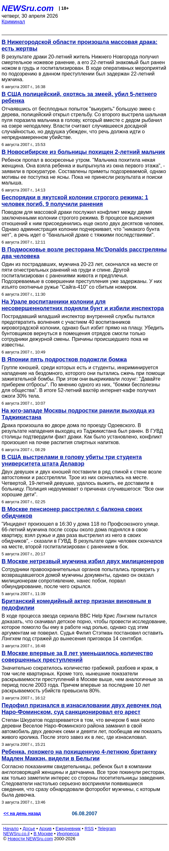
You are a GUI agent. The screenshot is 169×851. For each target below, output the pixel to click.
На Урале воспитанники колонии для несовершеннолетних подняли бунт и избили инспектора (83, 305)
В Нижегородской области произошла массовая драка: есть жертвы (79, 45)
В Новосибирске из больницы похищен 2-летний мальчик (83, 152)
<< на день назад (22, 813)
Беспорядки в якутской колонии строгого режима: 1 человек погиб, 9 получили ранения (75, 200)
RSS (89, 828)
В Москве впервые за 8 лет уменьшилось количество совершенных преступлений (77, 656)
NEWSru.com (28, 8)
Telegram (107, 828)
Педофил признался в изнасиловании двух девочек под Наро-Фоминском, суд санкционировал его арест (81, 708)
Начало (11, 828)
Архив (45, 828)
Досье (28, 828)
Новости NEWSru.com (30, 838)
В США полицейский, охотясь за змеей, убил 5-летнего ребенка (79, 97)
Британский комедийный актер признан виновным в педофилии (76, 604)
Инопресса (68, 833)
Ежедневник (68, 828)
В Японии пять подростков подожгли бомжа (64, 359)
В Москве (43, 833)
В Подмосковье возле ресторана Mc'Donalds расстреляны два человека (84, 252)
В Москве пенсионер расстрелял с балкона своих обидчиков (72, 512)
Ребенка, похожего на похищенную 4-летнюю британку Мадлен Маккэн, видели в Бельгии (79, 755)
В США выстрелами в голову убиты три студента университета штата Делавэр (72, 460)
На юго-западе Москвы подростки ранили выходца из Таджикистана (78, 413)
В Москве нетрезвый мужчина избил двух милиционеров (83, 561)
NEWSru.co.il (16, 833)
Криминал (13, 21)
